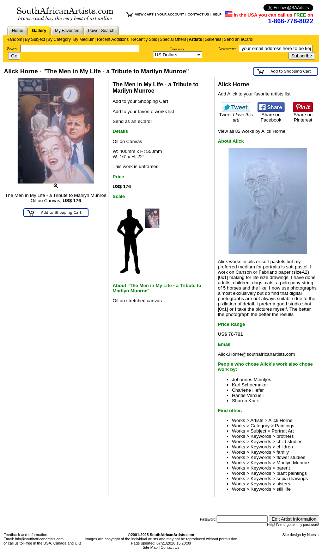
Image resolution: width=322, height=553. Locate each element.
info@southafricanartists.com (39, 539)
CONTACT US (198, 14)
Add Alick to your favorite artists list (254, 94)
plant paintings (292, 473)
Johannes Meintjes (251, 379)
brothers (285, 436)
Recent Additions (113, 39)
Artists (195, 39)
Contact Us (170, 547)
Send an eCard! (239, 39)
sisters (283, 483)
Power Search (101, 30)
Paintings (284, 425)
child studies (289, 441)
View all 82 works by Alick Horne (252, 131)
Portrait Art (283, 431)
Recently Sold (144, 39)
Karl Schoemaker (250, 384)
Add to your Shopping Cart (140, 101)
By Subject (35, 39)
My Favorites (67, 30)
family (283, 452)
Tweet (236, 115)
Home (17, 30)
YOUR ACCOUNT (170, 14)
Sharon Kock (245, 400)
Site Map (150, 547)
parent (283, 468)
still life (284, 489)
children (285, 446)
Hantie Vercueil (248, 395)
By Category (59, 39)
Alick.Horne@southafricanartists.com (256, 354)
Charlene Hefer (248, 390)
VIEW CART (144, 14)
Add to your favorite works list (143, 111)
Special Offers (173, 39)
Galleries (213, 39)
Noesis (312, 535)
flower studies (291, 457)
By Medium (84, 39)
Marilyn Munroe (293, 462)
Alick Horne (280, 420)
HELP (217, 14)
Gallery (39, 30)
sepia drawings (292, 478)
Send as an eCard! (132, 121)
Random (14, 39)
